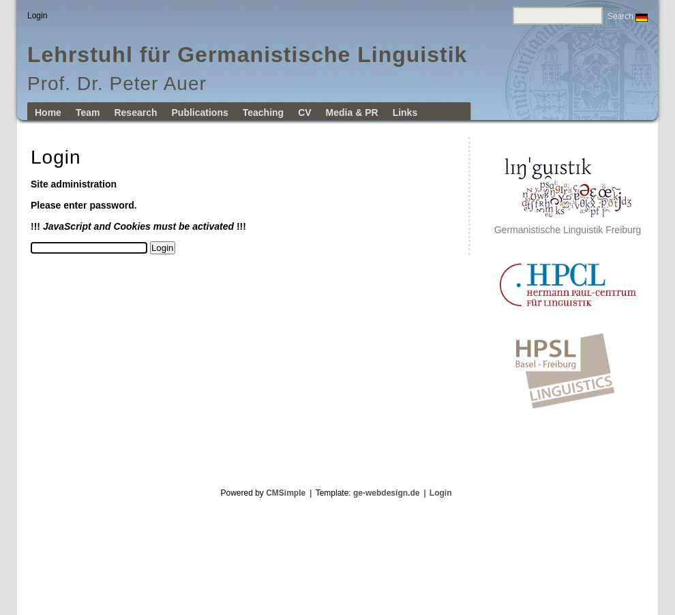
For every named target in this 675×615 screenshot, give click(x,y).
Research (135, 112)
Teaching (263, 112)
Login (441, 493)
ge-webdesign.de (386, 493)
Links (405, 112)
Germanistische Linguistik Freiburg (568, 225)
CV (304, 112)
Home (48, 112)
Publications (200, 112)
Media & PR (352, 112)
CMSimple (285, 493)
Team (88, 112)
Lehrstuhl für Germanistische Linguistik (247, 54)
